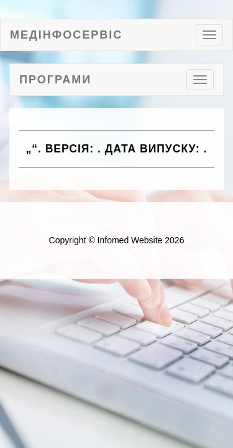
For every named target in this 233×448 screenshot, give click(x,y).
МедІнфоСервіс (66, 35)
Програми (55, 79)
